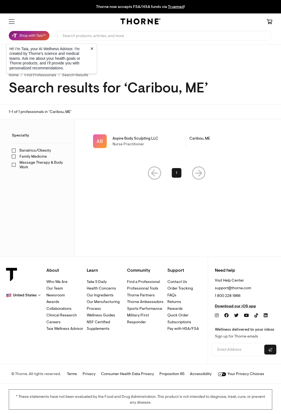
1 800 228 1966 (227, 295)
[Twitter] (236, 315)
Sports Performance (144, 308)
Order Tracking (180, 288)
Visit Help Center (229, 280)
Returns (174, 301)
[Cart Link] (269, 22)
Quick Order (178, 315)
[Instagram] (217, 315)
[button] (12, 21)
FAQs (171, 295)
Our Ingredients (100, 295)
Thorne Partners (141, 295)
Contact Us (177, 281)
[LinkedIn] (266, 315)
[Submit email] (270, 350)
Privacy (89, 374)
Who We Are (57, 281)
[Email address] (237, 350)
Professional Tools (142, 288)
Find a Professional (143, 281)
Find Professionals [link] (40, 75)
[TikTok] (256, 315)
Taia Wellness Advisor (64, 328)
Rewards (175, 308)
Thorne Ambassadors (145, 301)
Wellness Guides (101, 315)
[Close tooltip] (92, 48)
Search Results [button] (75, 75)
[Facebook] (226, 315)
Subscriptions (179, 322)
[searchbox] (162, 36)
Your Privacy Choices (241, 374)
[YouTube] (246, 315)
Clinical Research (61, 315)
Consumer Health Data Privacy (127, 374)
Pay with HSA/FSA (183, 328)
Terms (72, 374)
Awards (52, 301)
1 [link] (176, 173)
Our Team (54, 288)
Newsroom (55, 295)
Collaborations (59, 308)
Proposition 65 (171, 374)
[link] (176, 141)
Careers (53, 322)
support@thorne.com (233, 288)
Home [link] (14, 75)
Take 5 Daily (97, 281)
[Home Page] (140, 22)
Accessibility (201, 374)
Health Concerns (101, 288)
